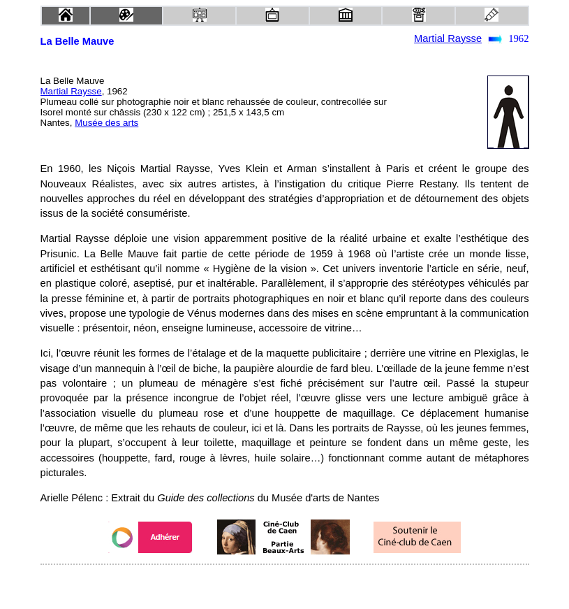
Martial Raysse (448, 38)
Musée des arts (106, 122)
